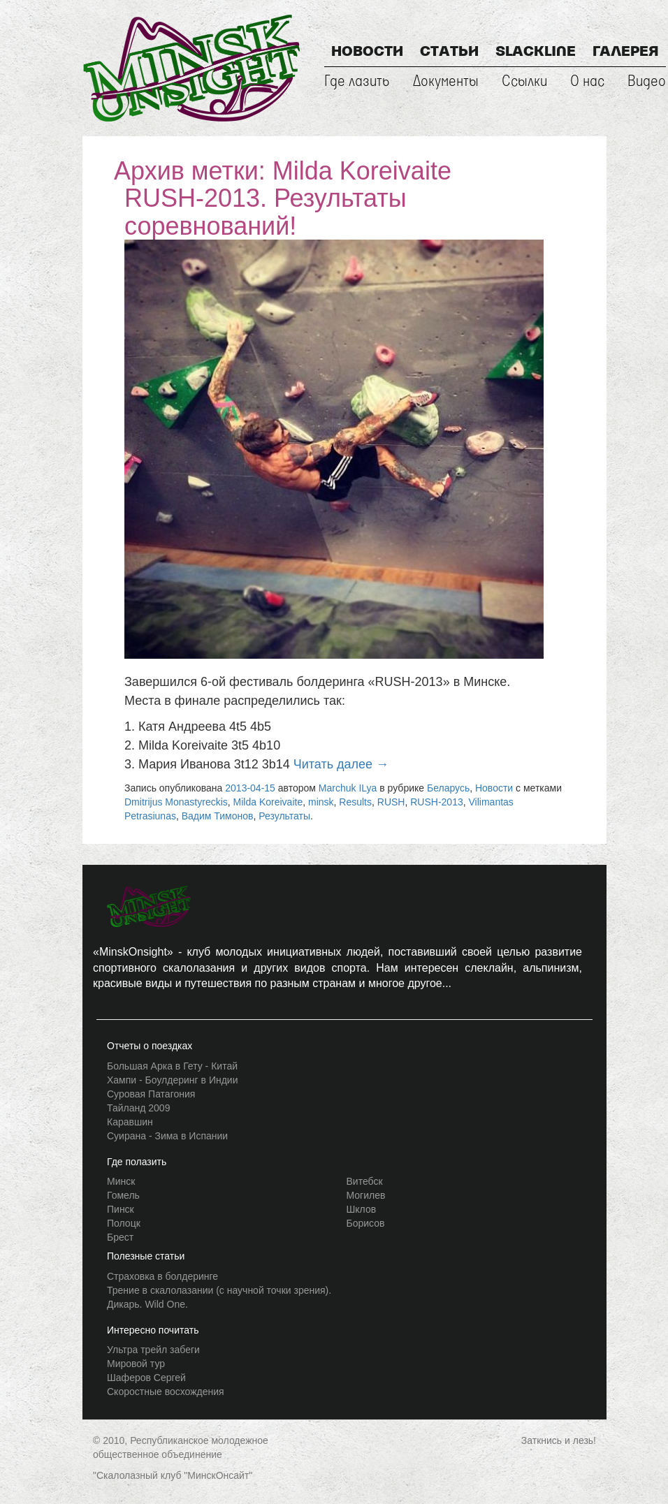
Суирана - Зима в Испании (167, 1135)
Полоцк (123, 1223)
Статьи (449, 52)
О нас (587, 81)
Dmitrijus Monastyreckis (176, 802)
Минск (121, 1181)
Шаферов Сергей (146, 1377)
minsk (321, 802)
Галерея (626, 52)
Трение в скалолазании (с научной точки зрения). (219, 1290)
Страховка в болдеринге (162, 1276)
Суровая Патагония (151, 1094)
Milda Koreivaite (268, 802)
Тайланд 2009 (138, 1108)
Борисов (366, 1223)
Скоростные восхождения (165, 1391)
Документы (446, 81)
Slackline (535, 52)
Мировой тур (136, 1363)
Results (355, 802)
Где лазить (357, 81)
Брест (120, 1237)
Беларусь (448, 788)
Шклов (362, 1209)
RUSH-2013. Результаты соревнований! (265, 212)
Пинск (120, 1209)
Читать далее (341, 764)
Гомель (123, 1195)
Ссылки (524, 81)
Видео (646, 81)
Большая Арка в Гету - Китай (172, 1066)
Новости (367, 52)
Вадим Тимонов (218, 816)
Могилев (366, 1195)
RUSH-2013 (436, 802)
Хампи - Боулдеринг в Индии (172, 1080)
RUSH (391, 802)
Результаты (284, 816)
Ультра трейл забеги (153, 1349)
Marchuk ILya (348, 788)
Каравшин (130, 1121)
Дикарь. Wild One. (147, 1304)
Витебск (365, 1181)
